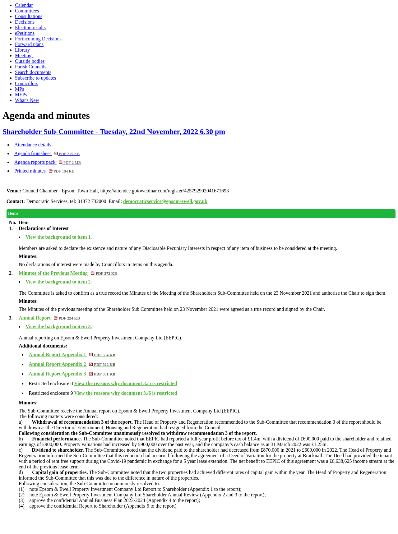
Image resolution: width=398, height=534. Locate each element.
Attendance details (32, 144)
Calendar (24, 5)
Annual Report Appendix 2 (72, 364)
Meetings (24, 55)
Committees (27, 10)
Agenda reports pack (47, 162)
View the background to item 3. (58, 326)
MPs (19, 89)
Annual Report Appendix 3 (72, 373)
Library (22, 50)
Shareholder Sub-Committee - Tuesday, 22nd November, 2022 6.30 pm (113, 131)
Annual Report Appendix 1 (72, 354)
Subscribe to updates (35, 78)
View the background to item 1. (58, 237)
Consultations (28, 16)
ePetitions (25, 33)
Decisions (25, 22)
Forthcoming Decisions (38, 38)
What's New (27, 100)
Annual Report (49, 317)
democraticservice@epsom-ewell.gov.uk (165, 201)
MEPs (21, 94)
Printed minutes (44, 170)
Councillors (26, 83)
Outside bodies (30, 61)
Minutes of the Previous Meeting (68, 273)
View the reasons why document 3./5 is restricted (125, 383)
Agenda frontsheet (47, 153)
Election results (30, 27)
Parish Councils (30, 66)
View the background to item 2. (58, 281)
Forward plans (29, 44)
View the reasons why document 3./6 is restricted (125, 393)
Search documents (33, 72)
